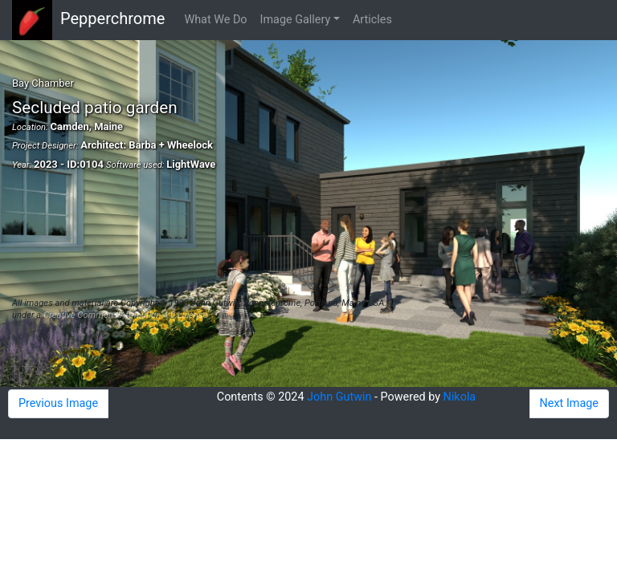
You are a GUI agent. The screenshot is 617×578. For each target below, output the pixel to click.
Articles (372, 19)
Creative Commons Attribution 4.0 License (125, 315)
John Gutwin (339, 397)
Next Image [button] (569, 403)
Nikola (459, 397)
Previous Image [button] (58, 403)
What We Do (215, 19)
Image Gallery (295, 19)
